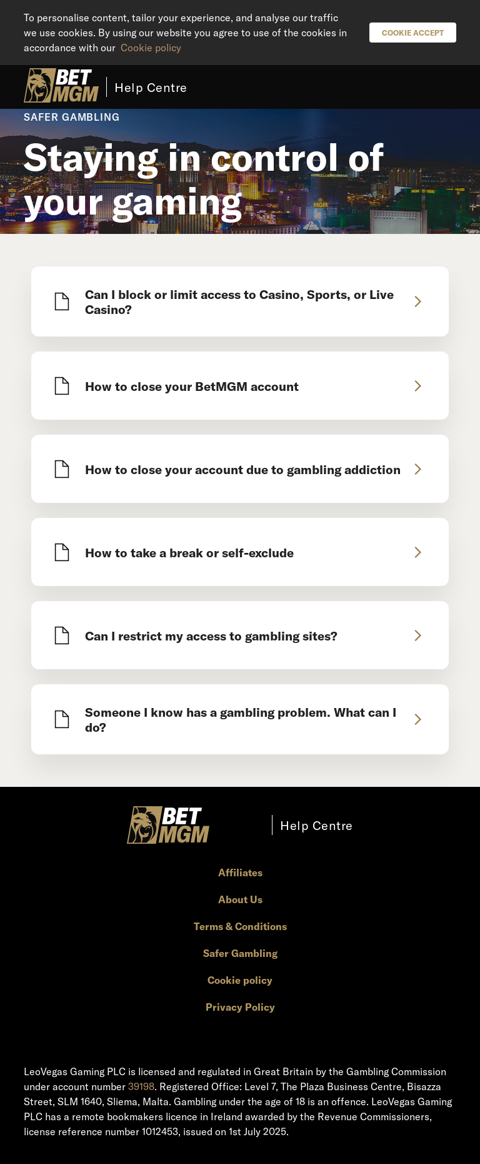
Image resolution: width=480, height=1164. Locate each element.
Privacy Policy (240, 1007)
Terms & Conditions (240, 926)
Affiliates (240, 872)
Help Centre (151, 86)
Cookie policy (151, 47)
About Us (240, 899)
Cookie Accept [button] (413, 32)
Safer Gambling (240, 953)
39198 (141, 1086)
